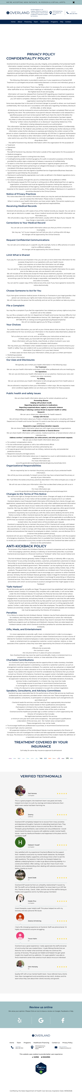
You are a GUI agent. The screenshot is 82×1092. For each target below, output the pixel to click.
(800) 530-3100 (19, 1048)
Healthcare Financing (41, 1043)
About (20, 22)
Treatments (44, 22)
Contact (68, 22)
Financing (28, 22)
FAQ (61, 22)
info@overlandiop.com (65, 1048)
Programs (54, 22)
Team (36, 22)
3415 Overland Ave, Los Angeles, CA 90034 (40, 1047)
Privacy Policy (67, 1043)
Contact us (56, 1043)
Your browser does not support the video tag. (41, 39)
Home (13, 22)
